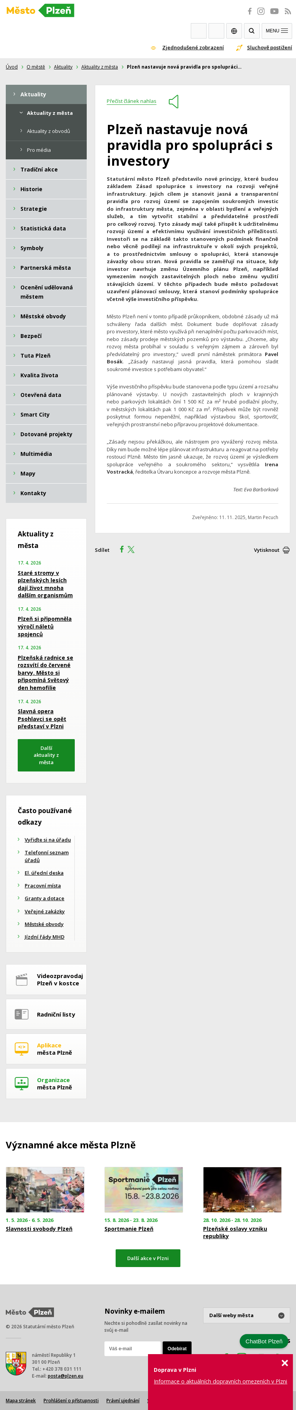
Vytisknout (266, 549)
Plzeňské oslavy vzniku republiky (235, 1232)
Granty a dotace (44, 898)
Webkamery (199, 31)
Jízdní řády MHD (44, 936)
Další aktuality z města (46, 755)
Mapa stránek (21, 1400)
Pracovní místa (43, 885)
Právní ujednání (123, 1400)
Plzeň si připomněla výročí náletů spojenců (45, 626)
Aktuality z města (99, 67)
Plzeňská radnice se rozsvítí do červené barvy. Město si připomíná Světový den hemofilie (45, 672)
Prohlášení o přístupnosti (71, 1400)
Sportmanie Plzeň (128, 1228)
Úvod (12, 67)
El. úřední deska (44, 872)
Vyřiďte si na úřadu (48, 839)
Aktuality (63, 67)
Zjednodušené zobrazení (193, 47)
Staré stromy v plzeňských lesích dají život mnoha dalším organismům (45, 584)
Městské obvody (44, 924)
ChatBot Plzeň (264, 1341)
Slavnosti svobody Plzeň (39, 1228)
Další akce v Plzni (148, 1258)
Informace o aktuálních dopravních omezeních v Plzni (220, 1381)
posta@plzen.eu (65, 1376)
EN (234, 31)
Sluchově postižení (269, 47)
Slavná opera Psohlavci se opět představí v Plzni (42, 719)
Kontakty (216, 31)
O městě (36, 67)
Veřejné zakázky (45, 911)
